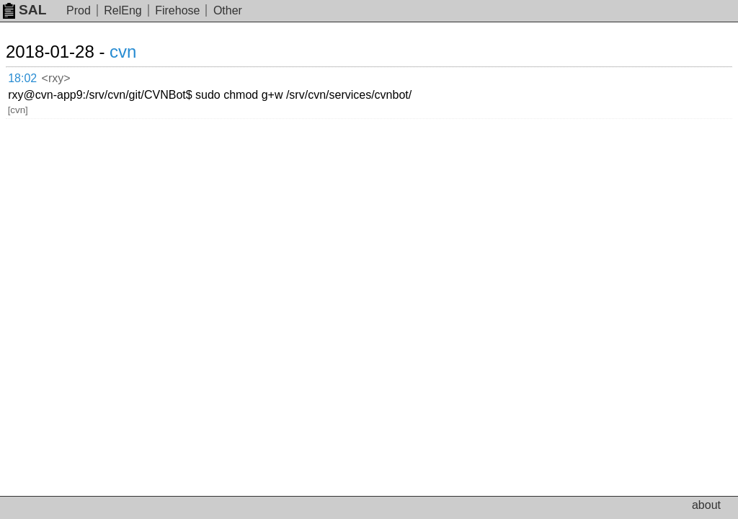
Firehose (177, 10)
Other (227, 10)
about (706, 505)
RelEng (122, 10)
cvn (123, 51)
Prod (78, 10)
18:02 (22, 78)
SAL (24, 9)
